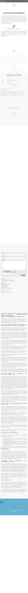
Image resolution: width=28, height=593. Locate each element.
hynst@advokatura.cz (16, 491)
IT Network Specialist (6, 84)
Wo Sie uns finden (6, 292)
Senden (23, 275)
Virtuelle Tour (5, 290)
